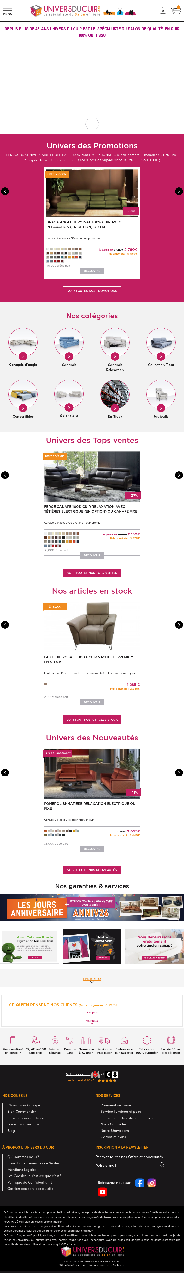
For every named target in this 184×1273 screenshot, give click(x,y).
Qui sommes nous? (23, 1156)
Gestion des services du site (30, 1188)
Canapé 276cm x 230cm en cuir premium (73, 238)
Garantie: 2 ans (113, 1136)
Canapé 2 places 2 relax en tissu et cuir (69, 819)
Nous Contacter (113, 1123)
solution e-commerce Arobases (104, 1265)
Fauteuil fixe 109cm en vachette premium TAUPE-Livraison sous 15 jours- (90, 673)
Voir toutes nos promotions (92, 290)
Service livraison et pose (121, 1111)
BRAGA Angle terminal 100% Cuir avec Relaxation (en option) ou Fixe (83, 224)
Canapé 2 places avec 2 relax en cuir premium (73, 522)
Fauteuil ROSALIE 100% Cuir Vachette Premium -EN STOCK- (90, 659)
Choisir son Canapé (23, 1104)
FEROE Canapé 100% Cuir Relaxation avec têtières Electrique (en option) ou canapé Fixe (90, 508)
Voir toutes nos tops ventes (92, 572)
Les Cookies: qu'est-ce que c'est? (34, 1175)
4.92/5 (92, 1080)
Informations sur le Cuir (27, 1117)
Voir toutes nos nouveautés (92, 870)
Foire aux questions (23, 1123)
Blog (11, 1130)
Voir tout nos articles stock (92, 719)
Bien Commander (21, 1111)
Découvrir (92, 271)
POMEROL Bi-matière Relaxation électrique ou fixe (90, 806)
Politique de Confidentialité (29, 1182)
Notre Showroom (115, 1130)
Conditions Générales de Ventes (33, 1162)
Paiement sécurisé (116, 1104)
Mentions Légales (21, 1169)
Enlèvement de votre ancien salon (129, 1117)
